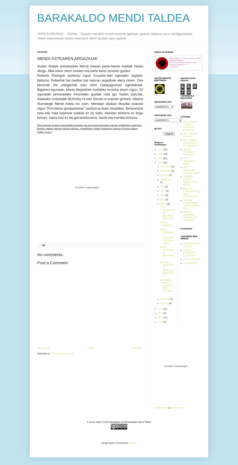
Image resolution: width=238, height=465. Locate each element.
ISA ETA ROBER (191, 259)
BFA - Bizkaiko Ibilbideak (190, 135)
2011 (160, 317)
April (162, 199)
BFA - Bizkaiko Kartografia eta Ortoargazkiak (190, 143)
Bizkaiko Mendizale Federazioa (188, 152)
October (164, 175)
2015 (160, 158)
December (165, 166)
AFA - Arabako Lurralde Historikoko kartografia (190, 126)
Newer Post (44, 348)
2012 (160, 313)
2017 (160, 149)
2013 (160, 309)
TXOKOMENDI (190, 263)
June (163, 191)
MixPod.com (177, 408)
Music (157, 408)
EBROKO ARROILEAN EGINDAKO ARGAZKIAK (167, 269)
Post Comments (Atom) (62, 353)
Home (91, 348)
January (164, 303)
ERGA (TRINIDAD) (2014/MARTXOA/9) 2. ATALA (167, 236)
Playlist (164, 408)
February (165, 299)
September (165, 179)
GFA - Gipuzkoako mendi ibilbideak (191, 170)
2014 (160, 162)
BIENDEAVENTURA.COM (191, 245)
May (162, 195)
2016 (160, 154)
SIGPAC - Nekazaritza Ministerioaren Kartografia (190, 216)
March (163, 204)
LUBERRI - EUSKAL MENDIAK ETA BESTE (190, 180)
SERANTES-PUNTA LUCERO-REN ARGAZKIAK (167, 287)
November (165, 171)
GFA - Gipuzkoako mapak (189, 161)
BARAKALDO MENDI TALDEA (113, 18)
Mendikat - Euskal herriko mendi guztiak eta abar (192, 204)
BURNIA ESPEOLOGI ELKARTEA (189, 253)
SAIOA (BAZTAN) (166, 224)
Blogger (132, 443)
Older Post (137, 348)
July (162, 186)
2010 (160, 322)
